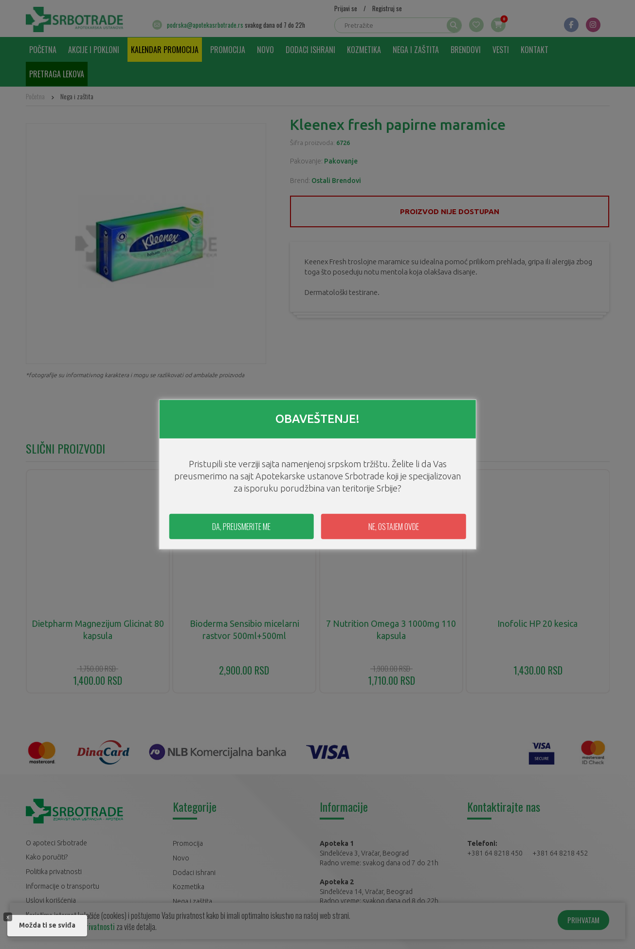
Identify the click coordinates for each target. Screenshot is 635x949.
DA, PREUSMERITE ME (241, 526)
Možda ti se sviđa (47, 925)
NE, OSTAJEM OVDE (393, 526)
